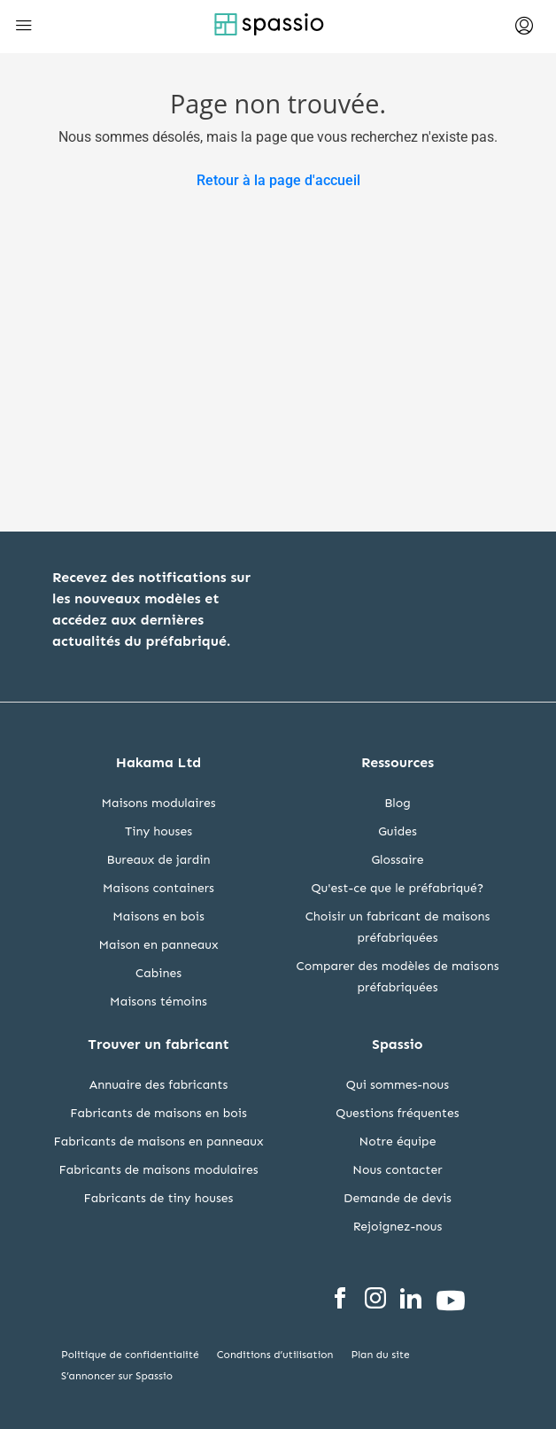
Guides (397, 831)
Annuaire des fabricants (158, 1084)
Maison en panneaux (158, 944)
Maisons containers (158, 888)
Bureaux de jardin (159, 859)
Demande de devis (398, 1198)
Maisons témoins (158, 1001)
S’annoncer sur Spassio (117, 1376)
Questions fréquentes (397, 1113)
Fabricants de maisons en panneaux (158, 1141)
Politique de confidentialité (130, 1354)
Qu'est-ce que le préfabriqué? (397, 888)
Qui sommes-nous (397, 1084)
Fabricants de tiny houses (159, 1198)
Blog (397, 803)
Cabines (158, 973)
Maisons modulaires (158, 803)
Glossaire (397, 859)
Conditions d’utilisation (275, 1354)
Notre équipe (397, 1141)
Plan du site (380, 1354)
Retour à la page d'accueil (278, 180)
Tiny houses (158, 831)
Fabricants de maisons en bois (158, 1113)
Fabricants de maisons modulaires (158, 1169)
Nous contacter (397, 1169)
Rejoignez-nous (398, 1226)
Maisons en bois (158, 916)
